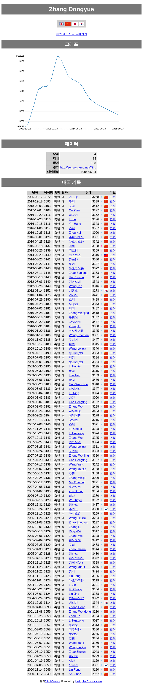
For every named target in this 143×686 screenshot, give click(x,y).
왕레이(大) (76, 353)
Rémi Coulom (52, 681)
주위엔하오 (76, 237)
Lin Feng (74, 576)
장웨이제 (75, 321)
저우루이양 (76, 598)
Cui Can (74, 210)
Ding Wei (75, 531)
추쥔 (72, 473)
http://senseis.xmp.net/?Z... (78, 167)
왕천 (72, 397)
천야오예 (75, 281)
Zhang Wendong (80, 611)
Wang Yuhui (77, 567)
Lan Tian (74, 375)
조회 (113, 197)
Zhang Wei (76, 406)
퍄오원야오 (76, 558)
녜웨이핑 (75, 415)
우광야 (73, 304)
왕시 (72, 379)
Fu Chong (75, 428)
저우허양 (75, 411)
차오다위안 (76, 580)
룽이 (72, 263)
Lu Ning (74, 393)
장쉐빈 (73, 419)
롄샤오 (73, 295)
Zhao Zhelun (77, 549)
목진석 (73, 665)
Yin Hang (75, 223)
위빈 (72, 344)
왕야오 (73, 633)
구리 (72, 201)
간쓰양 (73, 197)
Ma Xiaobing (77, 482)
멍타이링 (75, 442)
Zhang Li (74, 326)
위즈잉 (73, 250)
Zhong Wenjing (79, 312)
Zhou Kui (75, 232)
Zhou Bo (74, 616)
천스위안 (75, 255)
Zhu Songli (76, 491)
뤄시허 (73, 656)
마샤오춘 (75, 513)
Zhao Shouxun (78, 522)
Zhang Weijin (77, 477)
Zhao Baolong (78, 272)
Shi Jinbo (75, 674)
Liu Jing (74, 593)
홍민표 (73, 509)
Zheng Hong (77, 607)
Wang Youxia (77, 469)
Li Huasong (76, 433)
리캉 (72, 357)
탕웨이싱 (75, 388)
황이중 (73, 625)
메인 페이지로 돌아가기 (71, 34)
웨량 (72, 660)
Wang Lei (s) (77, 348)
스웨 (72, 228)
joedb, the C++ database (88, 681)
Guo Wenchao (78, 384)
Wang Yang (76, 464)
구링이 (73, 317)
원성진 (73, 602)
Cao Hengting (78, 402)
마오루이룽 (76, 268)
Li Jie (72, 219)
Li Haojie (74, 366)
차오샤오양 (76, 241)
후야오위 (75, 486)
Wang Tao (75, 286)
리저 (72, 308)
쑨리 (72, 370)
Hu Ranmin (76, 277)
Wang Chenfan (79, 335)
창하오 (73, 504)
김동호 (73, 290)
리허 (72, 246)
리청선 (73, 214)
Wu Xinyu (75, 500)
